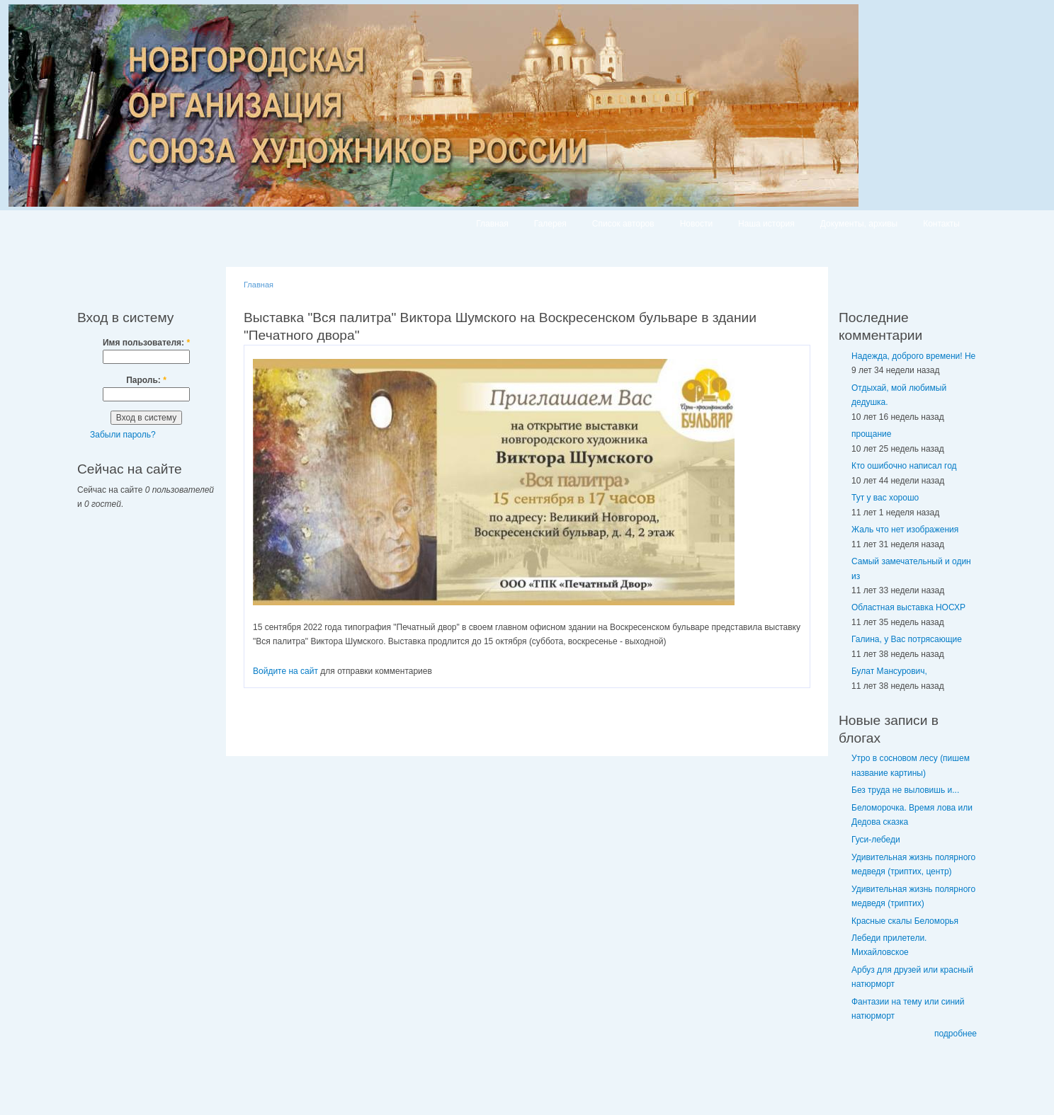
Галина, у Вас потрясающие (906, 639)
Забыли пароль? (123, 435)
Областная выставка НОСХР (908, 607)
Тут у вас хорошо (885, 498)
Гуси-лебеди (875, 840)
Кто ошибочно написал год (904, 466)
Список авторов (623, 224)
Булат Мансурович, (889, 671)
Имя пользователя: (146, 343)
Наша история (766, 224)
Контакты (941, 224)
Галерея (550, 224)
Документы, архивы (858, 224)
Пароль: (146, 380)
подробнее (955, 1034)
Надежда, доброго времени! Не (913, 356)
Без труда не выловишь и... (905, 790)
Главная (492, 224)
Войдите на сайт (285, 671)
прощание (871, 434)
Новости (696, 224)
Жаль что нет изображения (904, 529)
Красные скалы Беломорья (904, 921)
